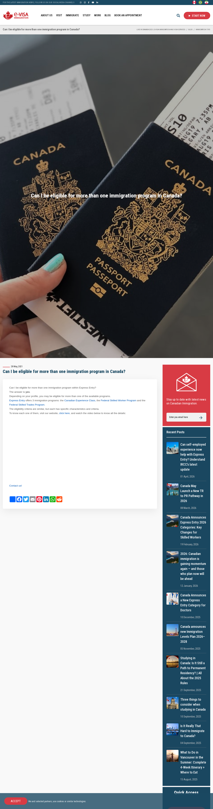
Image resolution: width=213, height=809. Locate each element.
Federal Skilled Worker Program (118, 400)
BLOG (108, 15)
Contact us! (15, 485)
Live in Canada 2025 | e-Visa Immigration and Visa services (161, 29)
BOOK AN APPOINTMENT (128, 15)
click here (64, 413)
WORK (97, 15)
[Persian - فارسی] (206, 2)
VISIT (59, 15)
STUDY (86, 15)
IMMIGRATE (72, 15)
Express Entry (17, 400)
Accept (16, 801)
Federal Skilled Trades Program (26, 404)
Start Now (197, 15)
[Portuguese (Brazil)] (200, 2)
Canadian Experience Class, (80, 400)
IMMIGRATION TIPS (203, 29)
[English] (194, 2)
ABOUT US (46, 15)
